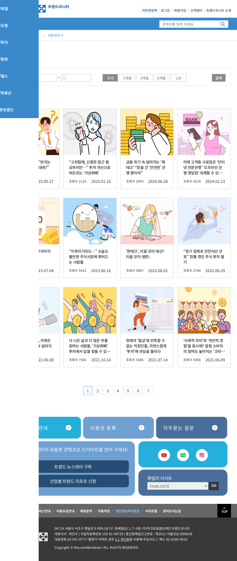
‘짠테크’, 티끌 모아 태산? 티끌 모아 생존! (145, 253)
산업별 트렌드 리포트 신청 (73, 481)
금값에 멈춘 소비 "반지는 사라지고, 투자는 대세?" (31, 164)
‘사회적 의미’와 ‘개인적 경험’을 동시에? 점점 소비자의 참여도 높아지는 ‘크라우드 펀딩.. (204, 348)
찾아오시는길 (172, 510)
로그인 (165, 10)
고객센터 (196, 10)
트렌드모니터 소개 (218, 10)
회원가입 (180, 10)
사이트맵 (151, 510)
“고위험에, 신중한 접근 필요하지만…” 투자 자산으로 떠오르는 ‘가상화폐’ (90, 167)
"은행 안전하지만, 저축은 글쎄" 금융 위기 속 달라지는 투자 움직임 (32, 346)
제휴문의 (86, 510)
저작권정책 (149, 10)
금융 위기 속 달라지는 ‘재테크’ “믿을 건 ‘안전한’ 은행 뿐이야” (146, 167)
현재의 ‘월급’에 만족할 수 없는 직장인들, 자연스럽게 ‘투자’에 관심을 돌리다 (146, 346)
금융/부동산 (29, 35)
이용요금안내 (65, 510)
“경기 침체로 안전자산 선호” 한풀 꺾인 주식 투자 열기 (203, 256)
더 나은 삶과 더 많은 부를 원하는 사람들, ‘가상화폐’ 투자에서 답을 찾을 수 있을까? (89, 348)
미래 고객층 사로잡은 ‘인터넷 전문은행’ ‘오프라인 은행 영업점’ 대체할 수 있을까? (204, 170)
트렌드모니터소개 (18, 510)
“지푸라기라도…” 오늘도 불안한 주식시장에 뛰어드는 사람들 (88, 256)
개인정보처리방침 (127, 510)
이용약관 (104, 510)
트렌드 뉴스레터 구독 (73, 466)
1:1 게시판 (122, 539)
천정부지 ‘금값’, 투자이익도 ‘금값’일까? (31, 253)
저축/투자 (55, 35)
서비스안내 (43, 510)
